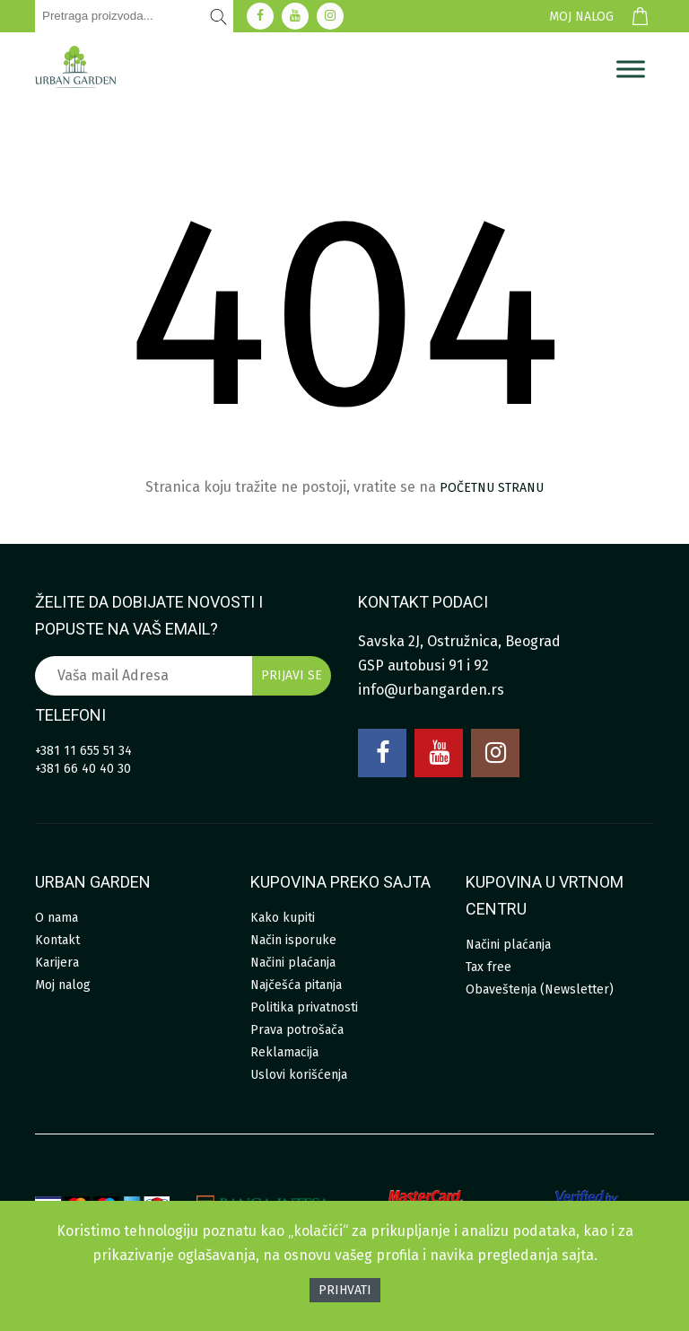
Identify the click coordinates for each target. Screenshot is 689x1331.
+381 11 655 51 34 (83, 750)
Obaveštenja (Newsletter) (540, 989)
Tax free (488, 967)
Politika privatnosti (304, 1007)
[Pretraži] (219, 16)
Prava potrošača (297, 1030)
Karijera (57, 962)
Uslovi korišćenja (298, 1074)
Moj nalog (581, 16)
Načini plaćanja (293, 962)
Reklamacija (284, 1052)
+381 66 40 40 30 (83, 768)
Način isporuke (293, 940)
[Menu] (630, 69)
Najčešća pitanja (296, 985)
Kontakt (57, 940)
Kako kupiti (282, 917)
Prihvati (344, 1290)
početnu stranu (492, 487)
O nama (56, 917)
